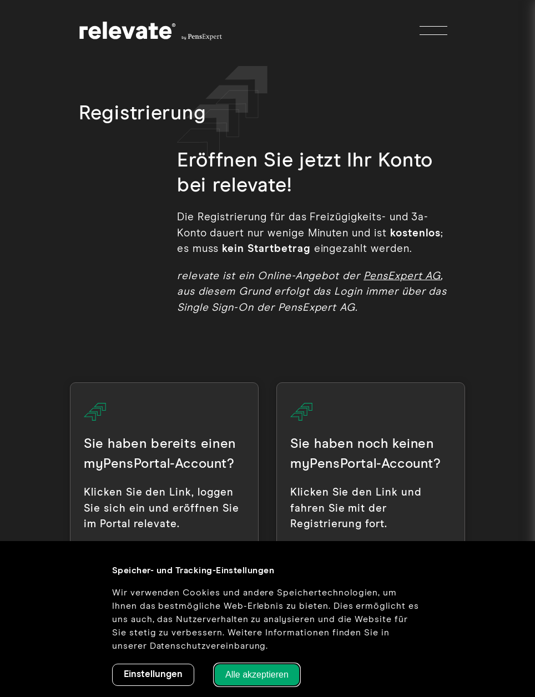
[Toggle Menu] (433, 30)
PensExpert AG (402, 276)
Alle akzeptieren (257, 674)
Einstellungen (153, 674)
